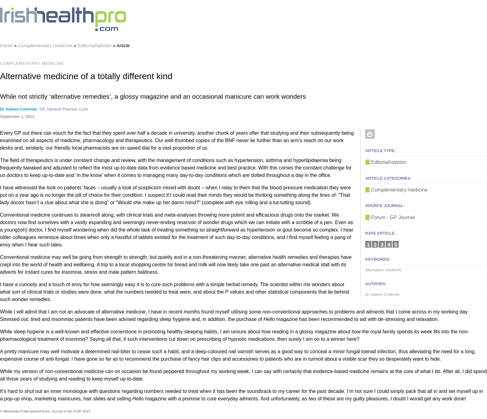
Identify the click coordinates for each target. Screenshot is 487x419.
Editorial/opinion (95, 45)
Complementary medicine (45, 45)
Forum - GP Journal (393, 217)
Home (6, 45)
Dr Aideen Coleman (18, 109)
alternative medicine (383, 270)
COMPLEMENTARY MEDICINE (32, 63)
